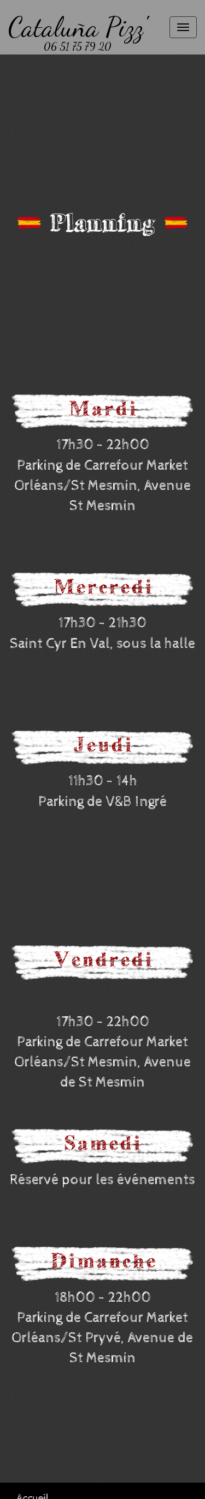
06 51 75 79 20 (78, 46)
